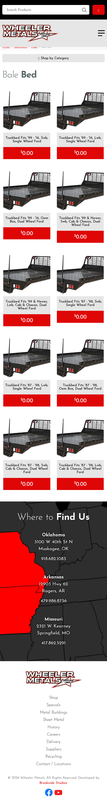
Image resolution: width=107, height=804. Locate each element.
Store (6, 47)
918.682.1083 (53, 559)
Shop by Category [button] (53, 58)
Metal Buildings (53, 713)
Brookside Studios (53, 783)
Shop (53, 698)
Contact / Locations (53, 764)
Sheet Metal (53, 720)
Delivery (53, 742)
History (53, 727)
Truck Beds (20, 47)
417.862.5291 (53, 643)
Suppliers (53, 749)
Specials (53, 705)
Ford (34, 47)
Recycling (53, 757)
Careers (53, 735)
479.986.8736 (54, 601)
